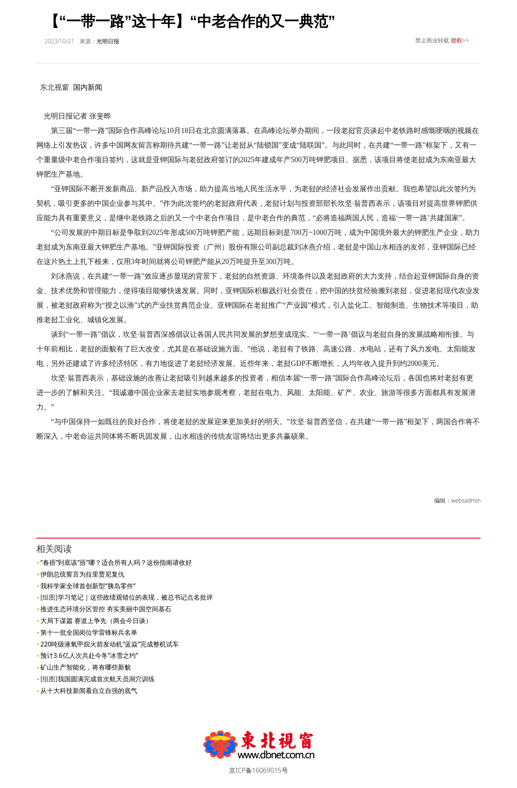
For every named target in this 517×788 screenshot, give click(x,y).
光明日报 (108, 41)
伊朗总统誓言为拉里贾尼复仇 (82, 574)
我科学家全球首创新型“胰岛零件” (88, 585)
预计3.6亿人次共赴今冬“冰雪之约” (89, 655)
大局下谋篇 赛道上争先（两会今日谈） (96, 620)
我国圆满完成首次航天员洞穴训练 (106, 678)
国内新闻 (87, 87)
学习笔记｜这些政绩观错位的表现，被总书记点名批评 (135, 597)
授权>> (460, 40)
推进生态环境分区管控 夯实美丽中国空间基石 (105, 608)
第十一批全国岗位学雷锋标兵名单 (88, 632)
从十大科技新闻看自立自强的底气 (88, 690)
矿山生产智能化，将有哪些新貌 (85, 667)
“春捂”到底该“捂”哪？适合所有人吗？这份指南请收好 (116, 562)
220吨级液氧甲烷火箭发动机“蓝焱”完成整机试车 (109, 644)
